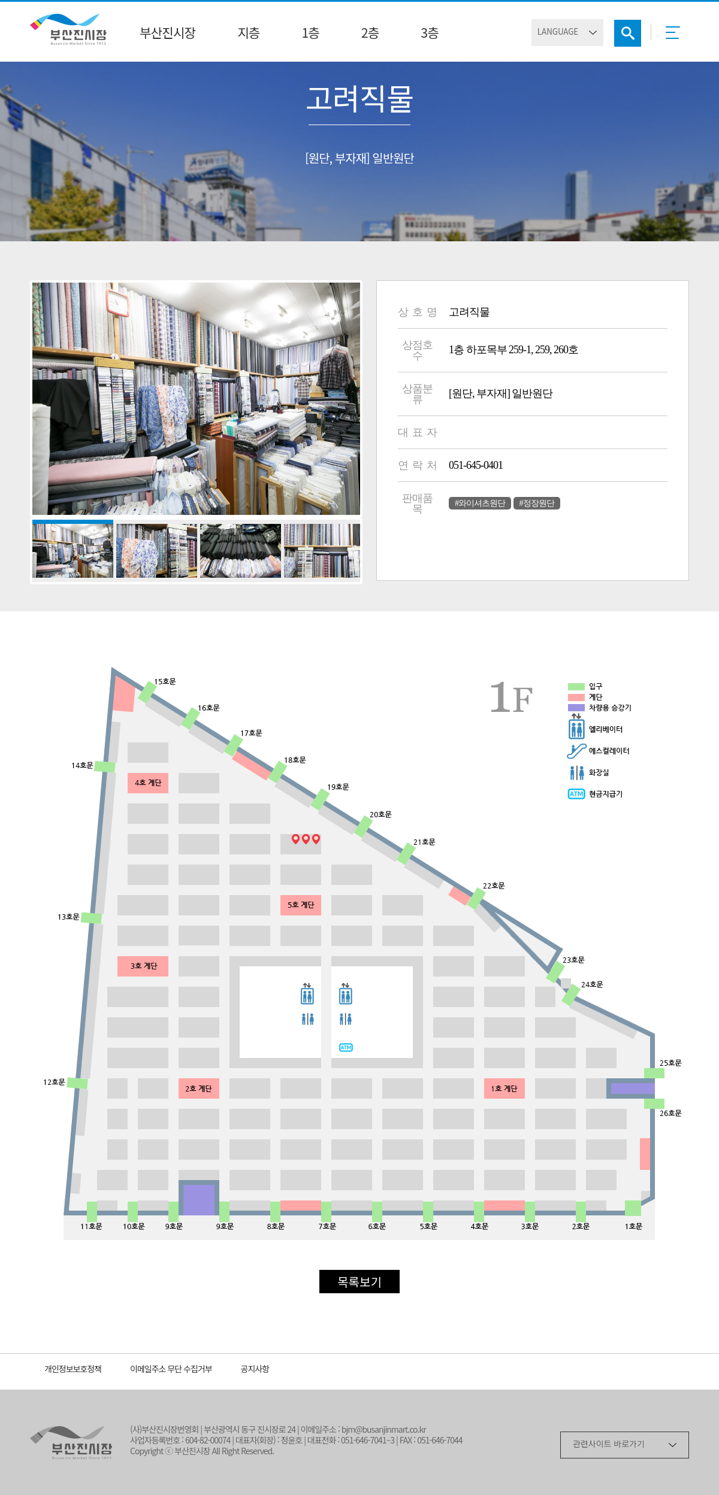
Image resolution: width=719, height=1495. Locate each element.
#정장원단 (536, 503)
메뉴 (676, 36)
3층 (429, 34)
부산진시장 (167, 34)
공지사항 (255, 1370)
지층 (248, 34)
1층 (310, 34)
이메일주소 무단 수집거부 (171, 1370)
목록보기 (359, 1283)
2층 (370, 34)
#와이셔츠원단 (480, 503)
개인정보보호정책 (72, 1370)
